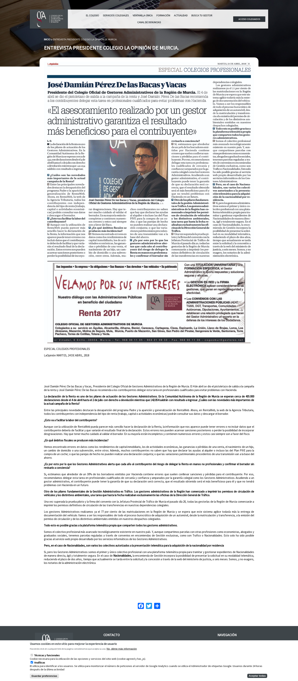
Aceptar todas (257, 675)
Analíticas (39, 662)
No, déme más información (122, 648)
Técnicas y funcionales (47, 655)
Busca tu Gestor (201, 15)
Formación (163, 15)
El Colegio (92, 15)
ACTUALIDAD (181, 15)
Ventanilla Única (143, 15)
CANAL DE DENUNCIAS (149, 22)
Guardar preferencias (44, 676)
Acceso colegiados (249, 19)
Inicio (47, 39)
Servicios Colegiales (116, 15)
